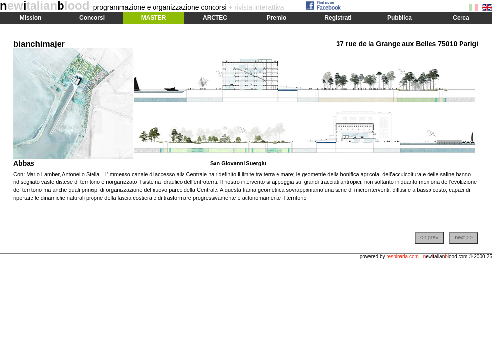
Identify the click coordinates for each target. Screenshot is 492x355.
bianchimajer (39, 44)
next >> (464, 237)
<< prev (429, 237)
